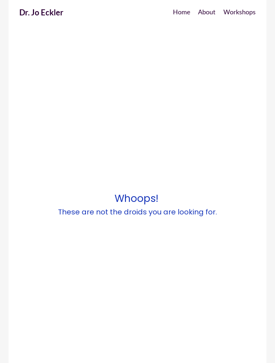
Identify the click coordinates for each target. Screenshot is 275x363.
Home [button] (181, 12)
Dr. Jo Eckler (41, 12)
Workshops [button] (239, 12)
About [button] (207, 12)
